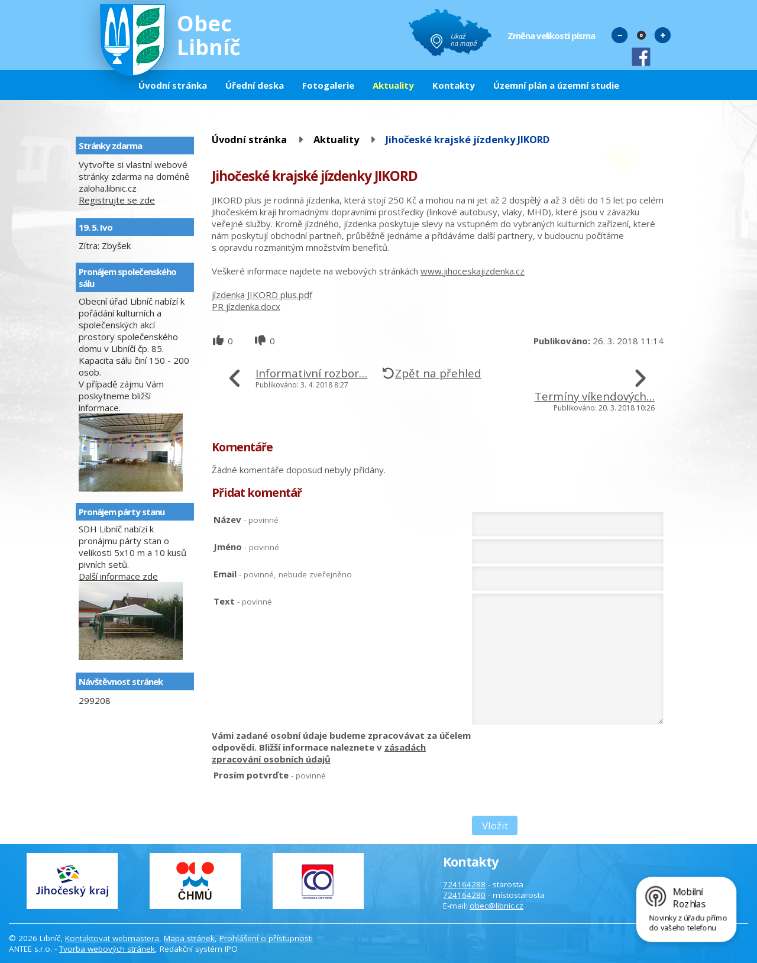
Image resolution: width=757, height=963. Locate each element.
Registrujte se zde (117, 200)
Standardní (641, 34)
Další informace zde (118, 576)
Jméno (246, 546)
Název (246, 519)
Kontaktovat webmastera (112, 938)
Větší (662, 34)
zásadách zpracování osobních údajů (319, 753)
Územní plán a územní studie (556, 85)
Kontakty (453, 85)
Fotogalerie (328, 85)
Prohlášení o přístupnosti (266, 938)
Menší (619, 34)
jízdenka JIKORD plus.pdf (262, 294)
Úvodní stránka (172, 85)
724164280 (464, 895)
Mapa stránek (189, 938)
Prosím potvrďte (269, 775)
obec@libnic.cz (496, 905)
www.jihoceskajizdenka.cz (472, 271)
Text (242, 601)
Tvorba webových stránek (107, 948)
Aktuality (393, 85)
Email (282, 574)
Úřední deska (254, 85)
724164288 (464, 884)
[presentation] (562, 792)
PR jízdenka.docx (246, 306)
